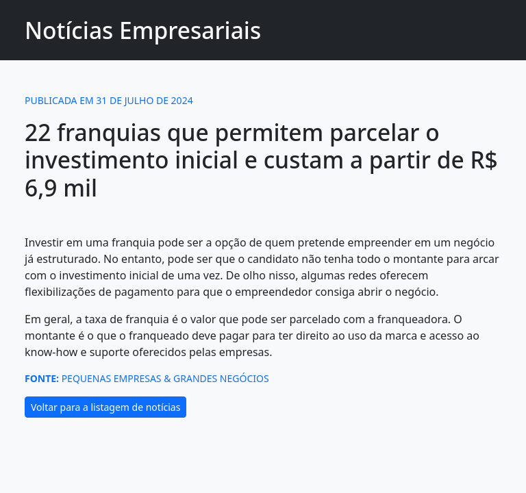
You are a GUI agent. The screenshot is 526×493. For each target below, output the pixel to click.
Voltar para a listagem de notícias (105, 407)
